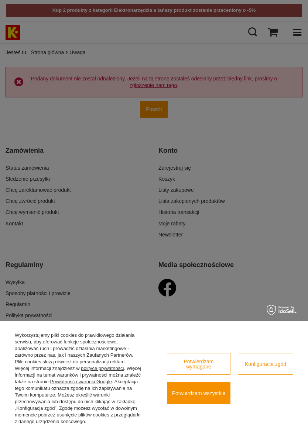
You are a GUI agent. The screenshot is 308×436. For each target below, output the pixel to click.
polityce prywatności (102, 368)
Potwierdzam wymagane (199, 364)
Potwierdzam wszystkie (199, 393)
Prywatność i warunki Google (81, 381)
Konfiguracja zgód (265, 364)
